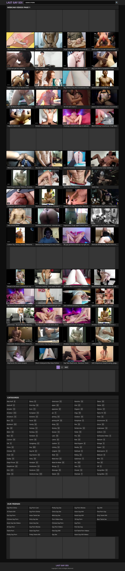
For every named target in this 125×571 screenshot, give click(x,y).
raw (77, 439)
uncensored (102, 420)
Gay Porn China (12, 508)
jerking (56, 416)
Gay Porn (77, 523)
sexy (77, 466)
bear (10, 435)
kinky (55, 424)
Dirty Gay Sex (33, 519)
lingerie (56, 451)
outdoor (78, 416)
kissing (56, 428)
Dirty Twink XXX (102, 515)
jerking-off (57, 420)
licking (56, 447)
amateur (11, 413)
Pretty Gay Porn (12, 534)
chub (10, 455)
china (10, 447)
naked (55, 474)
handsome (34, 466)
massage (56, 470)
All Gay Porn (11, 527)
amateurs (11, 416)
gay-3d (33, 451)
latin (55, 435)
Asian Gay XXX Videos (81, 534)
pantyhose (79, 420)
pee (77, 424)
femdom (33, 435)
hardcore (34, 470)
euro (32, 409)
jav (54, 413)
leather (56, 443)
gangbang (34, 443)
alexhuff (11, 405)
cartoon (11, 439)
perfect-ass (79, 428)
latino (55, 439)
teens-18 (101, 413)
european (34, 413)
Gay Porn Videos (57, 527)
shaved (78, 470)
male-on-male (58, 462)
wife (100, 458)
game (33, 439)
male (55, 455)
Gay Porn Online (34, 512)
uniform (101, 432)
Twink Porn (10, 531)
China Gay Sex (56, 512)
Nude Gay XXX (79, 515)
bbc (10, 428)
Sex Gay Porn (11, 515)
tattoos (101, 409)
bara (10, 420)
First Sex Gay (78, 527)
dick (10, 470)
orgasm (78, 409)
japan (55, 405)
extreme (33, 416)
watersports (102, 451)
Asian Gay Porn (34, 531)
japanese (56, 409)
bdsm (10, 432)
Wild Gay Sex (56, 515)
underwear (102, 428)
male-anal (57, 458)
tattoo (100, 405)
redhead (78, 451)
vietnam (101, 439)
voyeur (101, 447)
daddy (10, 458)
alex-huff (11, 401)
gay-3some (34, 455)
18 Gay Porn (78, 519)
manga (55, 466)
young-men (102, 474)
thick (100, 416)
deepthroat (12, 466)
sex (77, 462)
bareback (12, 424)
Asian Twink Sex (34, 515)
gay (32, 447)
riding (78, 455)
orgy (77, 413)
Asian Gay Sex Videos (14, 523)
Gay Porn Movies (34, 527)
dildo (10, 474)
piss (77, 435)
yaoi (100, 462)
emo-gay (34, 405)
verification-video (104, 435)
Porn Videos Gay (57, 519)
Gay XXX (99, 508)
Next (66, 367)
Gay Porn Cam (34, 508)
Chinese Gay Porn (12, 519)
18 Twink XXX (11, 512)
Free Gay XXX (56, 531)
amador (11, 409)
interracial (57, 401)
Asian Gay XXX (79, 512)
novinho (78, 401)
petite (78, 432)
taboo (100, 401)
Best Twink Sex (102, 519)
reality (78, 447)
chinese (11, 451)
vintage (101, 443)
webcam (101, 455)
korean (56, 432)
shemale (78, 474)
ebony (32, 401)
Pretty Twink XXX (34, 534)
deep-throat (12, 462)
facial (32, 420)
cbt (9, 443)
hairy (32, 458)
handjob (33, 462)
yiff (99, 466)
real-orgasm (80, 443)
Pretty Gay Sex (56, 508)
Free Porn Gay (101, 512)
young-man (102, 470)
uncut (100, 424)
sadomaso (79, 458)
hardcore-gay (35, 474)
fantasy (33, 428)
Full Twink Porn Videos (81, 531)
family (33, 424)
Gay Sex (54, 534)
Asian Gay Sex (33, 523)
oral (77, 405)
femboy (33, 432)
